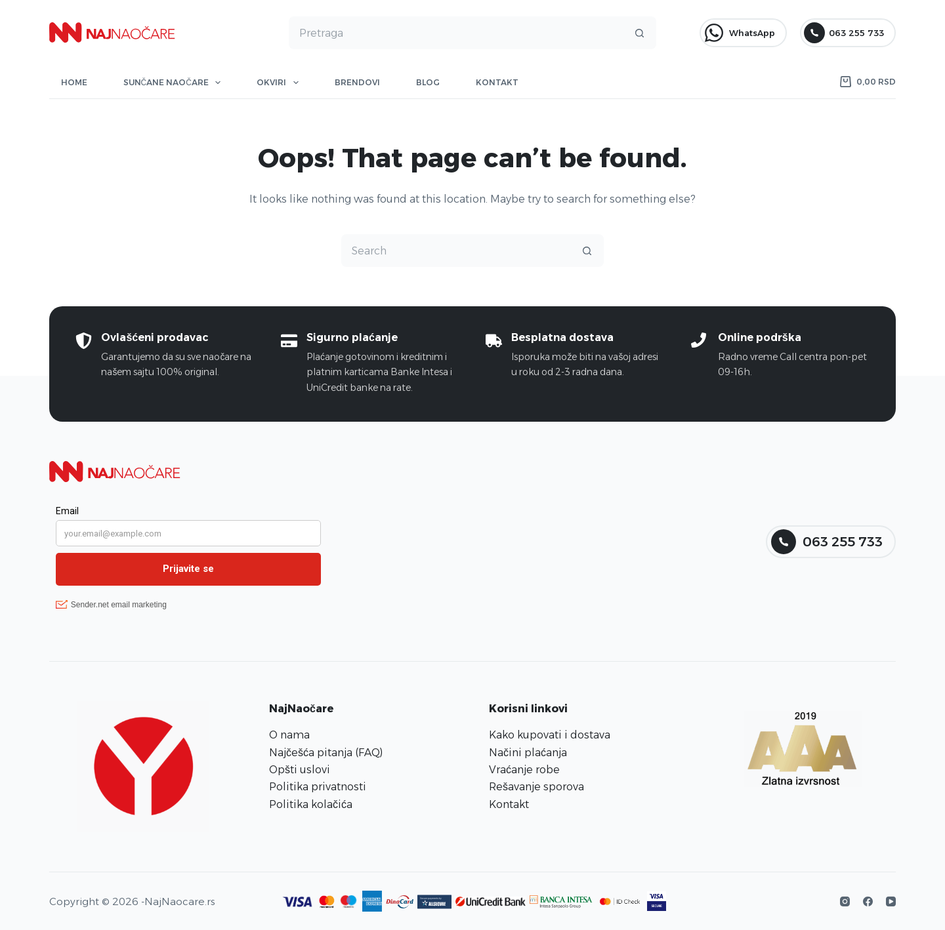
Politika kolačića (310, 804)
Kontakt (497, 82)
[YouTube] (891, 901)
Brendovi (357, 82)
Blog (428, 82)
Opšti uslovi (299, 769)
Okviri (280, 83)
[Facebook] (868, 901)
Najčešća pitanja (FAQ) (326, 752)
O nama (289, 735)
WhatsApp (739, 32)
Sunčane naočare (174, 83)
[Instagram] (845, 901)
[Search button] (639, 32)
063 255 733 (844, 32)
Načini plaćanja (528, 752)
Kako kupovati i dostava (549, 735)
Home (74, 82)
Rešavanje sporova (536, 786)
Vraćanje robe (524, 769)
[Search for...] (456, 32)
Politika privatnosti (317, 786)
